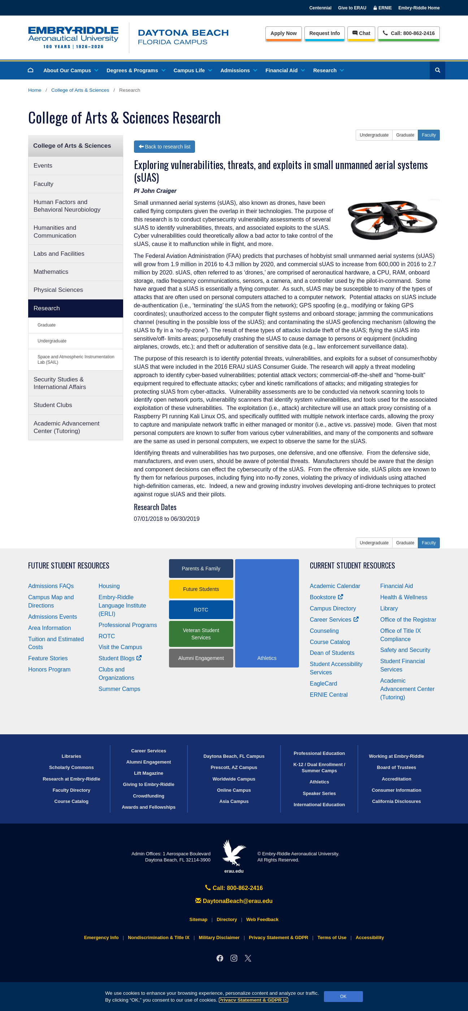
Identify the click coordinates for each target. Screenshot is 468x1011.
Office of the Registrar (408, 620)
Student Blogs (120, 658)
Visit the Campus (120, 647)
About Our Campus (70, 70)
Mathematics (51, 271)
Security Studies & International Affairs (60, 383)
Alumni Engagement (201, 658)
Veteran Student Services (201, 633)
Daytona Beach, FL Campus (233, 756)
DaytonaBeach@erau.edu (234, 901)
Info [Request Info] (324, 33)
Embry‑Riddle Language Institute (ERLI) (122, 605)
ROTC (107, 636)
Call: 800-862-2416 (234, 888)
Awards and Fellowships (149, 807)
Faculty (43, 184)
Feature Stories (48, 658)
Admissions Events (52, 617)
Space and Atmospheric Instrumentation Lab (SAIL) (76, 359)
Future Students (201, 589)
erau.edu (234, 856)
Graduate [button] (405, 135)
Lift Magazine (148, 773)
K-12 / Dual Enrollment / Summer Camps (319, 767)
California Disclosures (396, 801)
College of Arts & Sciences (80, 90)
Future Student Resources (68, 565)
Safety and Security (405, 650)
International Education (319, 804)
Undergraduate (52, 341)
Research (328, 70)
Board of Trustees (396, 767)
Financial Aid (284, 70)
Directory (227, 919)
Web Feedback (262, 919)
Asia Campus (233, 801)
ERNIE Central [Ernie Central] (329, 695)
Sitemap (199, 919)
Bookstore (326, 597)
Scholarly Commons (71, 767)
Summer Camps (119, 689)
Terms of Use (331, 937)
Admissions (238, 70)
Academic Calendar (335, 586)
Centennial (320, 7)
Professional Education (319, 753)
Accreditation (396, 779)
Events (43, 165)
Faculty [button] (429, 135)
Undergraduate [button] (374, 135)
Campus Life (192, 70)
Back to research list (165, 147)
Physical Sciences (58, 289)
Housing (109, 586)
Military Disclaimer (219, 937)
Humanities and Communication (55, 231)
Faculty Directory (72, 790)
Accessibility (370, 937)
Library (389, 608)
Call (408, 32)
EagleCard (323, 684)
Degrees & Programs (135, 70)
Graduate (47, 325)
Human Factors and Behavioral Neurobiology (67, 206)
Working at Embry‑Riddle (396, 756)
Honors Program (49, 669)
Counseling (324, 631)
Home (34, 90)
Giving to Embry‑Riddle (148, 784)
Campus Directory (333, 608)
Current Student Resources (352, 565)
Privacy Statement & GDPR (254, 1000)
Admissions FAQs (51, 586)
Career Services (334, 620)
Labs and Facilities (59, 253)
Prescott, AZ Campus (234, 767)
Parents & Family (201, 568)
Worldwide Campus (234, 779)
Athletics (319, 782)
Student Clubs (53, 405)
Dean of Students (332, 653)
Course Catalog (330, 642)
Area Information (49, 628)
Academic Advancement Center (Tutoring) (66, 427)
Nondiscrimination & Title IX (158, 937)
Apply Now (283, 33)
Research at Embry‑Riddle (71, 779)
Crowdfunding (148, 796)
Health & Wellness (403, 597)
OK (343, 996)
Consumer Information (396, 790)
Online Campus (234, 790)
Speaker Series (319, 793)
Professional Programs (128, 625)
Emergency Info (101, 937)
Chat (361, 33)
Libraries (71, 756)
